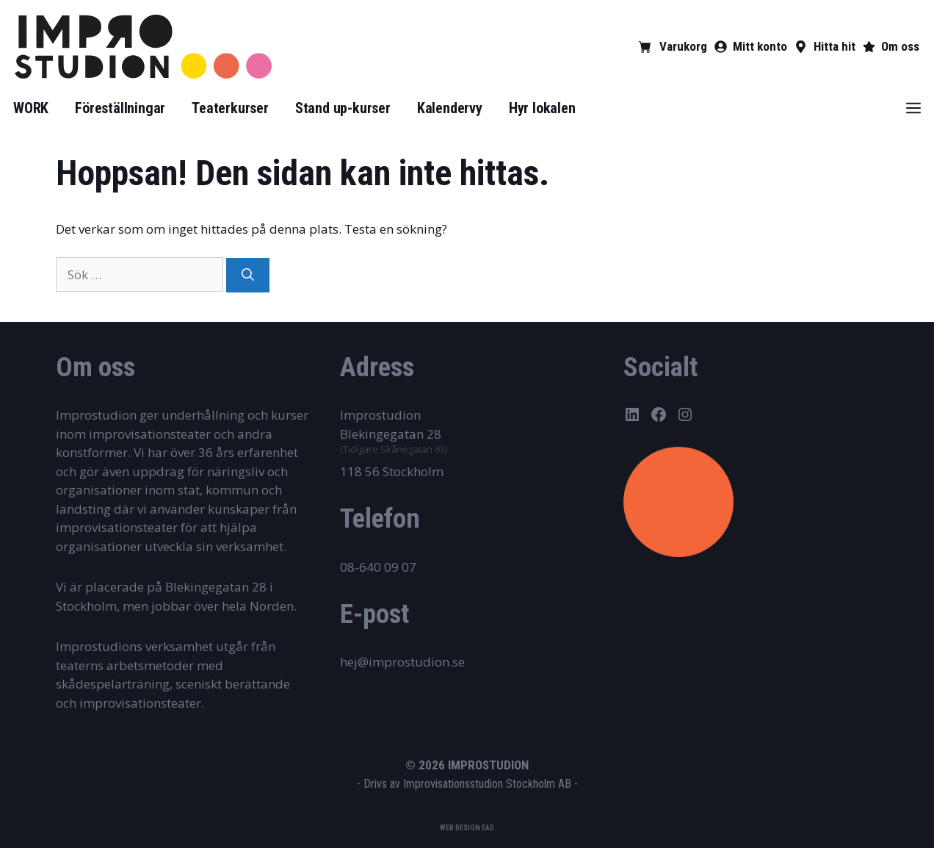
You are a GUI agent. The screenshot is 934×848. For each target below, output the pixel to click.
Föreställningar (120, 108)
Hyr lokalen (542, 108)
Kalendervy (449, 108)
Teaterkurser (230, 108)
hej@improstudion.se (402, 661)
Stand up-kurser (343, 108)
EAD (488, 828)
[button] (913, 108)
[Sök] (247, 275)
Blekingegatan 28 (390, 433)
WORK (30, 108)
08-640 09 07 (378, 566)
